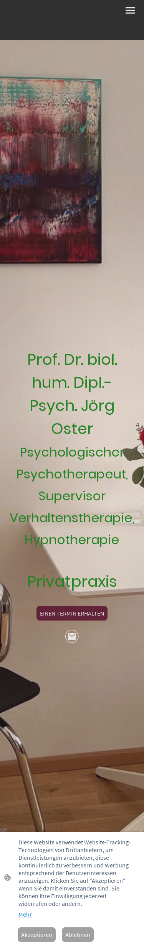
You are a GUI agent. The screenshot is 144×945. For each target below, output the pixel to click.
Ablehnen (77, 934)
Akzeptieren (36, 934)
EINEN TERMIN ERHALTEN (72, 613)
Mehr (25, 914)
